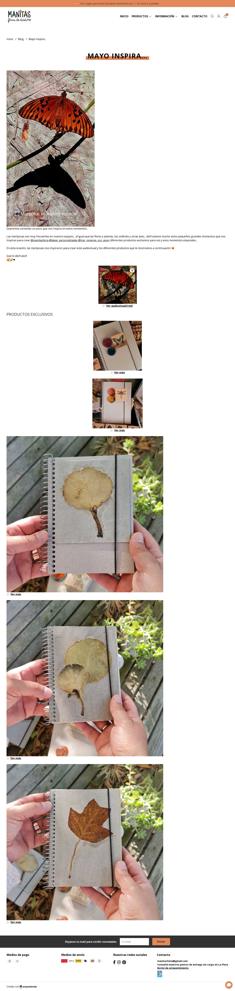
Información (166, 16)
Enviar (161, 941)
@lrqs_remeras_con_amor (94, 240)
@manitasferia (39, 240)
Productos (142, 16)
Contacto (199, 16)
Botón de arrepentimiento (173, 968)
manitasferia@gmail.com (172, 961)
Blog (185, 16)
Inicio (124, 16)
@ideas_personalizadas (63, 240)
